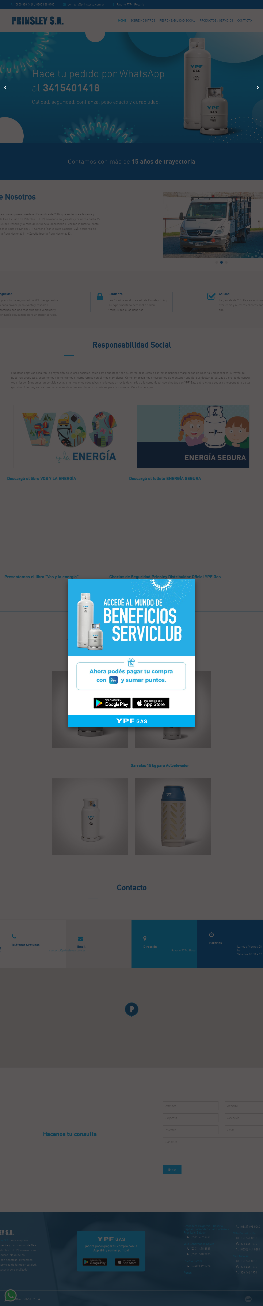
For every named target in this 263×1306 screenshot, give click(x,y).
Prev (5, 86)
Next (257, 86)
